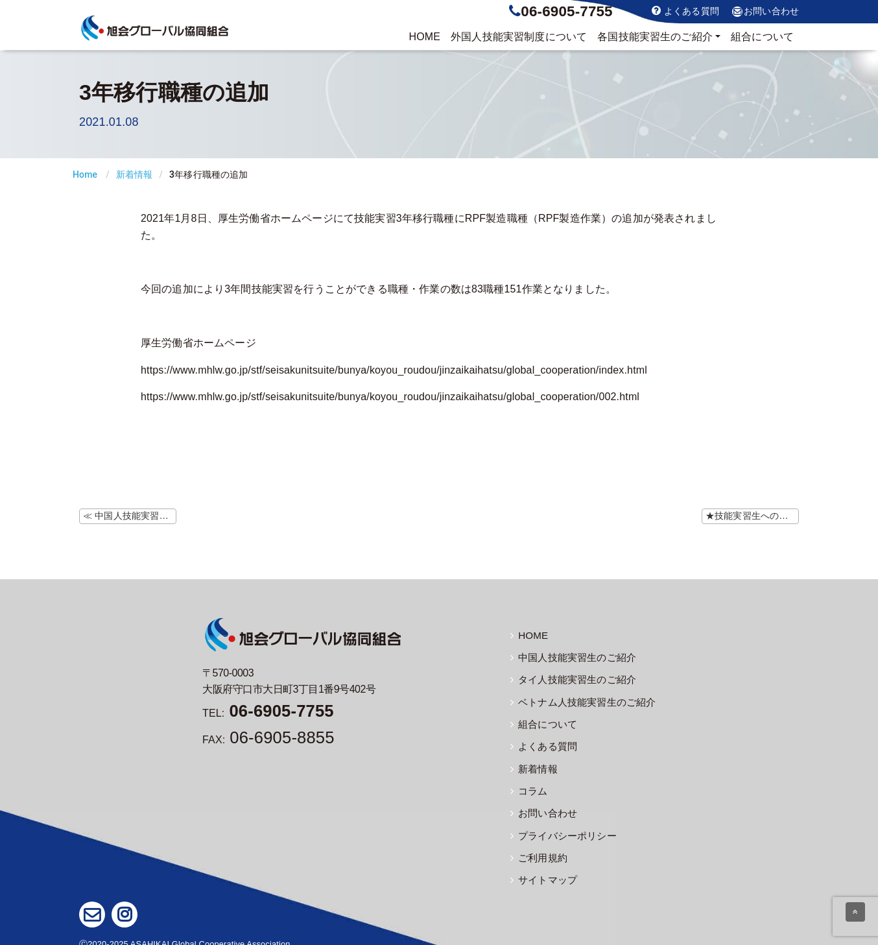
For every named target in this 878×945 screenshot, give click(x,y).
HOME (424, 36)
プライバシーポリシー (560, 827)
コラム (528, 785)
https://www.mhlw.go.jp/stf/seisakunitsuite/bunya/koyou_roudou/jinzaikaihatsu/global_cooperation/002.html (390, 396)
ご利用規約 (537, 849)
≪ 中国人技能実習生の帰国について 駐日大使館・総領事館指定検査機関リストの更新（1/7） (129, 515)
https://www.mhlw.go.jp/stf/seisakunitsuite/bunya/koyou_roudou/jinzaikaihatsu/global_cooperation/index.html (394, 370)
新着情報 (134, 174)
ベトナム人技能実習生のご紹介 (578, 699)
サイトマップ (541, 870)
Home (85, 174)
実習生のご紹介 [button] (655, 37)
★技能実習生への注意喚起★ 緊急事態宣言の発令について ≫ (752, 515)
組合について (762, 36)
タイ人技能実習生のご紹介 (569, 678)
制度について (519, 37)
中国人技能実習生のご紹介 (569, 656)
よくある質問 (685, 10)
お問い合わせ (765, 11)
